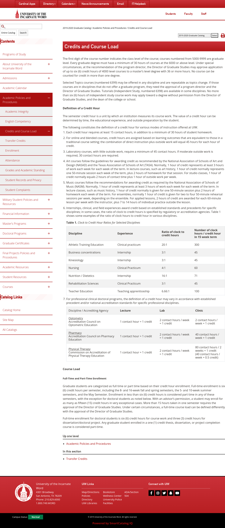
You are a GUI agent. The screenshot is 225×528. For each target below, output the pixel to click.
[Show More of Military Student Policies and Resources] (49, 199)
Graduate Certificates (16, 243)
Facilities (108, 503)
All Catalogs (10, 330)
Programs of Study (14, 54)
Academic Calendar (15, 88)
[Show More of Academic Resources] (49, 267)
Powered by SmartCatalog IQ (112, 523)
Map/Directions (90, 492)
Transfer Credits (15, 141)
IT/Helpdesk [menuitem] (139, 3)
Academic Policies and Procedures (17, 100)
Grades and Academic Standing (25, 170)
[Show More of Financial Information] (49, 214)
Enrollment (12, 150)
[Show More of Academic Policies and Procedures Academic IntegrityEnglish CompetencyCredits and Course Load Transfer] (49, 98)
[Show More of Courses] (49, 287)
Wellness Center (112, 495)
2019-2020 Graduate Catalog (77, 28)
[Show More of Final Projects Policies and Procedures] (49, 253)
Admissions (10, 78)
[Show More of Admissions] (49, 78)
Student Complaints (17, 190)
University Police (112, 499)
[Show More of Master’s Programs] (49, 223)
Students (170, 13)
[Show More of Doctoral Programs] (49, 233)
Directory (87, 499)
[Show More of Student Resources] (49, 277)
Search (23, 32)
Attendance (12, 160)
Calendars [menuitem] (68, 3)
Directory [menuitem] (48, 3)
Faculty (188, 13)
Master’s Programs (14, 224)
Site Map (8, 320)
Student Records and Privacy (23, 180)
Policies (86, 495)
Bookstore (109, 492)
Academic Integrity (16, 111)
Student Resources (14, 277)
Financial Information (16, 214)
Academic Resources (16, 267)
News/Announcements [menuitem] (95, 3)
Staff (203, 13)
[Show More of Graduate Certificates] (49, 243)
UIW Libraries (89, 503)
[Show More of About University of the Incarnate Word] (49, 64)
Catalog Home (12, 310)
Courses (8, 287)
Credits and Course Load (21, 131)
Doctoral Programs (14, 233)
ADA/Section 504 (131, 493)
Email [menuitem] (120, 3)
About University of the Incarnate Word (17, 66)
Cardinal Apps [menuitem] (27, 3)
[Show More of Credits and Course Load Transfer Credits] (49, 131)
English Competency (18, 121)
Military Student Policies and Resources (20, 202)
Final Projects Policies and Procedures (19, 255)
